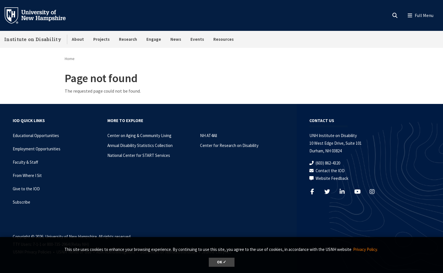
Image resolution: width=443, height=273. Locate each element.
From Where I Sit (27, 175)
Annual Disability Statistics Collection (140, 145)
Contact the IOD (330, 170)
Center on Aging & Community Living (139, 135)
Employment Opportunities (36, 149)
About (78, 39)
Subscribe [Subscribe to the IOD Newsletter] (21, 202)
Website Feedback (332, 178)
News (175, 39)
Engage (153, 39)
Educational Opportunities (36, 135)
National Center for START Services (138, 155)
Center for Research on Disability (229, 145)
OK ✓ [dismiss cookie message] (221, 262)
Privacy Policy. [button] (365, 249)
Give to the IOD (26, 188)
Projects (101, 39)
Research (128, 39)
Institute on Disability (32, 39)
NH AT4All (208, 135)
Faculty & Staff (25, 162)
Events (197, 39)
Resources (223, 39)
